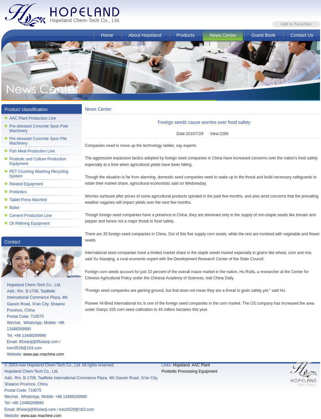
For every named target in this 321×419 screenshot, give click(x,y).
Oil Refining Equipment (30, 223)
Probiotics (18, 192)
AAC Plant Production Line (33, 118)
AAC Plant (201, 365)
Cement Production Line (31, 215)
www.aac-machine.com (43, 354)
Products (185, 35)
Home (107, 35)
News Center (223, 35)
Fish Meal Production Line (32, 151)
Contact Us (301, 35)
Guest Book (263, 35)
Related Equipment (26, 184)
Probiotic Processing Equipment (190, 371)
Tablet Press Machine (28, 200)
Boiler (15, 207)
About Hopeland (144, 35)
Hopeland (181, 365)
